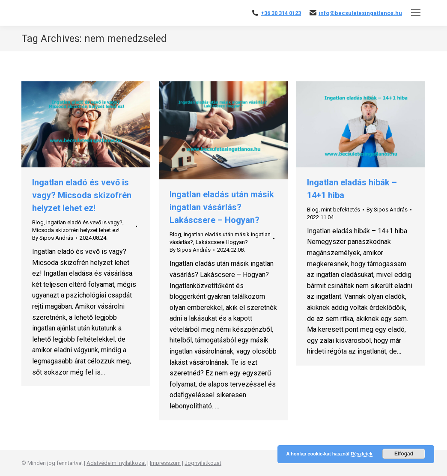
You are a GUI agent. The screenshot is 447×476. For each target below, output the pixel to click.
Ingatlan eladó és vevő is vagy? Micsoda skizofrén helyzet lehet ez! (81, 195)
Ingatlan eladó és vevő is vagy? (84, 222)
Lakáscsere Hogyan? (222, 242)
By (52, 238)
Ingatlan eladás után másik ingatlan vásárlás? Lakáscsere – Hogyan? (222, 207)
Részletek (361, 453)
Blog (38, 222)
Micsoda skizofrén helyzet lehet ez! (75, 230)
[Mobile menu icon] (416, 13)
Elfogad (403, 454)
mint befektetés (340, 209)
